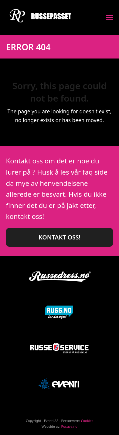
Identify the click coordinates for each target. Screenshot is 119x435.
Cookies (87, 420)
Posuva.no (69, 426)
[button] (109, 17)
